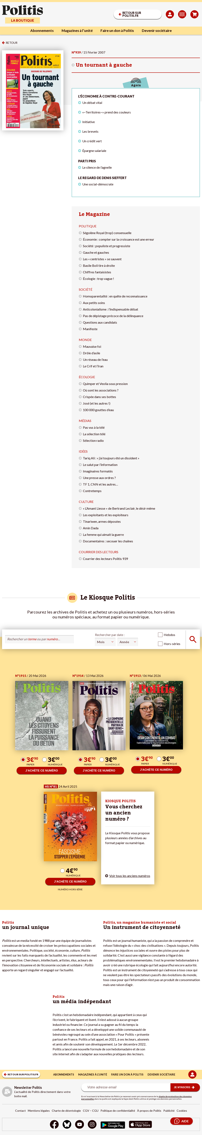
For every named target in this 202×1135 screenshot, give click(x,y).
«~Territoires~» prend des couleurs (106, 112)
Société (85, 289)
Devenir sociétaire (158, 30)
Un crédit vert (92, 141)
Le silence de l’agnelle (97, 167)
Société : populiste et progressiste (106, 246)
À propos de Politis (149, 1110)
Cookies (182, 1110)
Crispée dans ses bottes (99, 397)
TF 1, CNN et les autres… (100, 484)
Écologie (87, 377)
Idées (83, 451)
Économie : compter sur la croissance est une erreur (118, 239)
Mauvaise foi (92, 346)
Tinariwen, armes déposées (102, 521)
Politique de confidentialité (117, 1110)
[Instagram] (92, 1125)
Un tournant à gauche (104, 65)
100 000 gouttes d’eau (98, 410)
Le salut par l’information (100, 465)
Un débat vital (92, 102)
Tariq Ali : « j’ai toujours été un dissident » (111, 458)
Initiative (88, 122)
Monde (85, 340)
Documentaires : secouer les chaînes (108, 541)
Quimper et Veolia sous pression (105, 384)
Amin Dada (90, 528)
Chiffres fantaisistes (97, 272)
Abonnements (40, 30)
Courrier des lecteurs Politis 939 (105, 559)
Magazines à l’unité (76, 30)
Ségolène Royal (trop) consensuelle (107, 233)
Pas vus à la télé (94, 427)
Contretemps (92, 491)
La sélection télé (94, 434)
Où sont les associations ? (100, 390)
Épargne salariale (94, 151)
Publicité (169, 1110)
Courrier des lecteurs (98, 552)
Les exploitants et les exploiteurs (105, 515)
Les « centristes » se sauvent (102, 259)
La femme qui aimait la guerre (103, 534)
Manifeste (90, 329)
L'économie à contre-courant (106, 96)
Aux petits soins (94, 303)
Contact (20, 1110)
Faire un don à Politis (118, 30)
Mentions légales (39, 1110)
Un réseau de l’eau (95, 359)
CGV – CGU (90, 1110)
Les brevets (90, 131)
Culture (86, 502)
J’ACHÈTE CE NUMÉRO (41, 770)
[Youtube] (79, 1125)
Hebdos (169, 635)
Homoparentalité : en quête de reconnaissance (115, 296)
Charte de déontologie (66, 1110)
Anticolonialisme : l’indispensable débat (110, 309)
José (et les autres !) (96, 403)
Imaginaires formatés (98, 471)
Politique (87, 226)
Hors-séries (172, 644)
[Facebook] (53, 1125)
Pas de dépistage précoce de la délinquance (113, 316)
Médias (85, 421)
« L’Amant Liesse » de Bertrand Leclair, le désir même (119, 508)
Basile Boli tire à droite (99, 265)
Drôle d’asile (91, 353)
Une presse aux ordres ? (99, 478)
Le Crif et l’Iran (93, 366)
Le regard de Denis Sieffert (102, 178)
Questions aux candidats (100, 322)
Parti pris (87, 161)
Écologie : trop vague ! (98, 278)
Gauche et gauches (96, 252)
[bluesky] (66, 1125)
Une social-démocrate (97, 184)
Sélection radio (93, 440)
